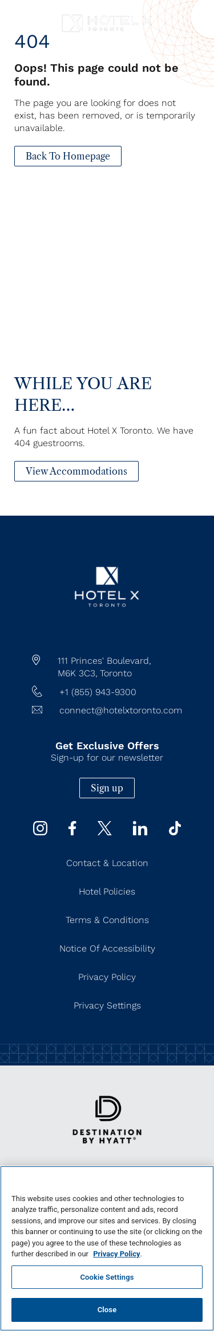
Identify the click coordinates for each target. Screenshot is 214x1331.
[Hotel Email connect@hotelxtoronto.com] (107, 710)
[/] (106, 629)
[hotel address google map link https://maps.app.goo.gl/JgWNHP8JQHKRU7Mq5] (107, 667)
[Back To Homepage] (68, 156)
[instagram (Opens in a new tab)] (40, 832)
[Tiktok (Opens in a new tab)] (175, 832)
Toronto (116, 673)
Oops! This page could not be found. (96, 74)
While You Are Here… (83, 394)
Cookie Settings (107, 1277)
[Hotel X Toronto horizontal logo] (107, 32)
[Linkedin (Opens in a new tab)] (140, 832)
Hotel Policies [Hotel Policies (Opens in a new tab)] (107, 891)
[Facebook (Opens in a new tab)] (72, 832)
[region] (107, 1248)
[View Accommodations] (76, 471)
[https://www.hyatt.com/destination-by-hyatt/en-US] (107, 1151)
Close (107, 1309)
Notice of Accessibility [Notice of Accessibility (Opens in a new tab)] (107, 948)
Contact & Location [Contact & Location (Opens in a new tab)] (107, 863)
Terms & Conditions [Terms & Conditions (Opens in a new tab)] (107, 919)
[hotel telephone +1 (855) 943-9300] (107, 692)
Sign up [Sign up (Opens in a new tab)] (107, 788)
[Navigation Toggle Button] (20, 15)
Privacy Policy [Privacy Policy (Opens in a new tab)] (107, 976)
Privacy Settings (107, 1005)
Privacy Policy (116, 1254)
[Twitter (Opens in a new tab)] (105, 832)
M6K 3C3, (78, 673)
